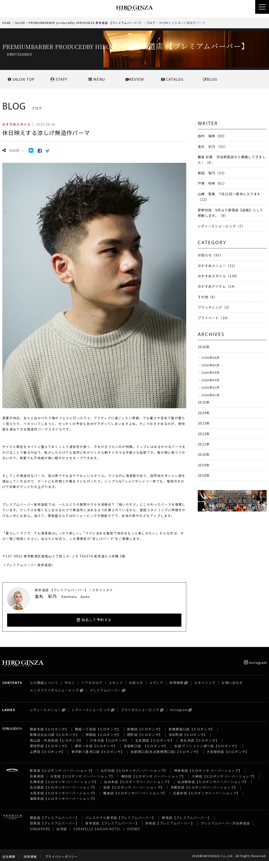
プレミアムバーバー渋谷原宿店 (225, 820)
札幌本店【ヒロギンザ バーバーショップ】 (64, 779)
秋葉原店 (37, 773)
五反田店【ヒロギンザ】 (154, 737)
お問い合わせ (232, 679)
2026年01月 (210, 395)
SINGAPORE (40, 826)
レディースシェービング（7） (221, 226)
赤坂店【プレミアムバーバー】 (170, 820)
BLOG (210, 79)
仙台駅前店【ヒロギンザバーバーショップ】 (212, 779)
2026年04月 (210, 372)
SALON (20, 23)
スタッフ (116, 679)
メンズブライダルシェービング (54, 687)
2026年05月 (210, 365)
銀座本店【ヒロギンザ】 (49, 726)
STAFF (59, 79)
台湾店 (61, 826)
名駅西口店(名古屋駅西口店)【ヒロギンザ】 (165, 748)
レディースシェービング (91, 707)
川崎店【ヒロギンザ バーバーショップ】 (224, 773)
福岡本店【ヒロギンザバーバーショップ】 (63, 795)
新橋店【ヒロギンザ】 (145, 726)
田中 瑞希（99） (212, 135)
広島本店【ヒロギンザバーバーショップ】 (206, 790)
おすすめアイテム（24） (217, 286)
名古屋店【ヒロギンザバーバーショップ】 (63, 784)
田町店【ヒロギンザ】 (145, 731)
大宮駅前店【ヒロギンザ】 (228, 748)
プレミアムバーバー (105, 687)
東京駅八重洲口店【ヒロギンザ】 (98, 748)
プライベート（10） (214, 317)
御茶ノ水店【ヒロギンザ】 (96, 743)
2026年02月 (210, 387)
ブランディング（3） (215, 307)
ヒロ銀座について (44, 679)
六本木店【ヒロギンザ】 (109, 737)
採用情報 (176, 679)
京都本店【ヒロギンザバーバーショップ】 (204, 784)
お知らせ (136, 679)
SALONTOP (21, 79)
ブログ (150, 23)
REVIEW (134, 79)
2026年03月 (210, 380)
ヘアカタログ (91, 679)
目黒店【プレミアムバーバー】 (54, 820)
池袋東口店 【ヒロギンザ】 (146, 743)
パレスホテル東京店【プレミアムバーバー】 (120, 814)
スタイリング (204, 679)
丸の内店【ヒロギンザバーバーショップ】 (134, 767)
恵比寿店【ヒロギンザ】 (199, 737)
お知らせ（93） (210, 255)
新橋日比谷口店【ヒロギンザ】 (54, 731)
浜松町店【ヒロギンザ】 (188, 731)
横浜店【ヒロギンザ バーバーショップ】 (153, 773)
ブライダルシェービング (140, 707)
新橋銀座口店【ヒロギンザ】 (192, 726)
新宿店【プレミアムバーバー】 (186, 814)
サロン (69, 679)
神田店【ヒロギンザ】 (103, 731)
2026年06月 (210, 357)
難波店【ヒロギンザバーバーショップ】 (135, 790)
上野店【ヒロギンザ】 (47, 748)
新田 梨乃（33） (212, 172)
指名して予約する (94, 619)
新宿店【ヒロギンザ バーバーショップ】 (62, 767)
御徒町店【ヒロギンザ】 (49, 743)
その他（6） (207, 296)
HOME (6, 23)
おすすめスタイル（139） (219, 275)
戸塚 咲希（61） (212, 183)
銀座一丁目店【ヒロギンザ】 (98, 726)
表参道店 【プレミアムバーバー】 (112, 820)
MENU (96, 79)
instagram (255, 659)
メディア (156, 679)
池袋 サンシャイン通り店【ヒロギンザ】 (207, 743)
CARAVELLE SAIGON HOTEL (97, 826)
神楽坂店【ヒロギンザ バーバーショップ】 (208, 767)
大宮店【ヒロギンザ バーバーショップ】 (82, 773)
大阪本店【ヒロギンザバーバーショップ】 (63, 790)
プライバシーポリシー (61, 854)
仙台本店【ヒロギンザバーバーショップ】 (137, 779)
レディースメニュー (45, 707)
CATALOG (172, 79)
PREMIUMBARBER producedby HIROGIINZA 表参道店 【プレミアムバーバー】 (86, 23)
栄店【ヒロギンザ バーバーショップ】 (133, 784)
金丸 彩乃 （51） (213, 146)
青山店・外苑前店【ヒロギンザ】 (57, 737)
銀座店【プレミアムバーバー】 (54, 814)
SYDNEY (133, 826)
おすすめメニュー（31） (217, 265)
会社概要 (8, 854)
